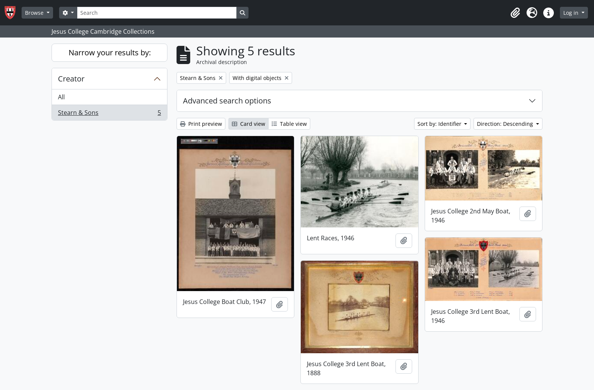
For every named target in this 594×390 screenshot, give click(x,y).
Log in (571, 12)
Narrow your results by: (110, 52)
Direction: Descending (506, 123)
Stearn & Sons (109, 114)
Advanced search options (227, 101)
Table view (289, 123)
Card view (248, 123)
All (61, 97)
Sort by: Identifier (440, 123)
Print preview (201, 123)
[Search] (157, 13)
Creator (71, 79)
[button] (515, 13)
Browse (35, 12)
